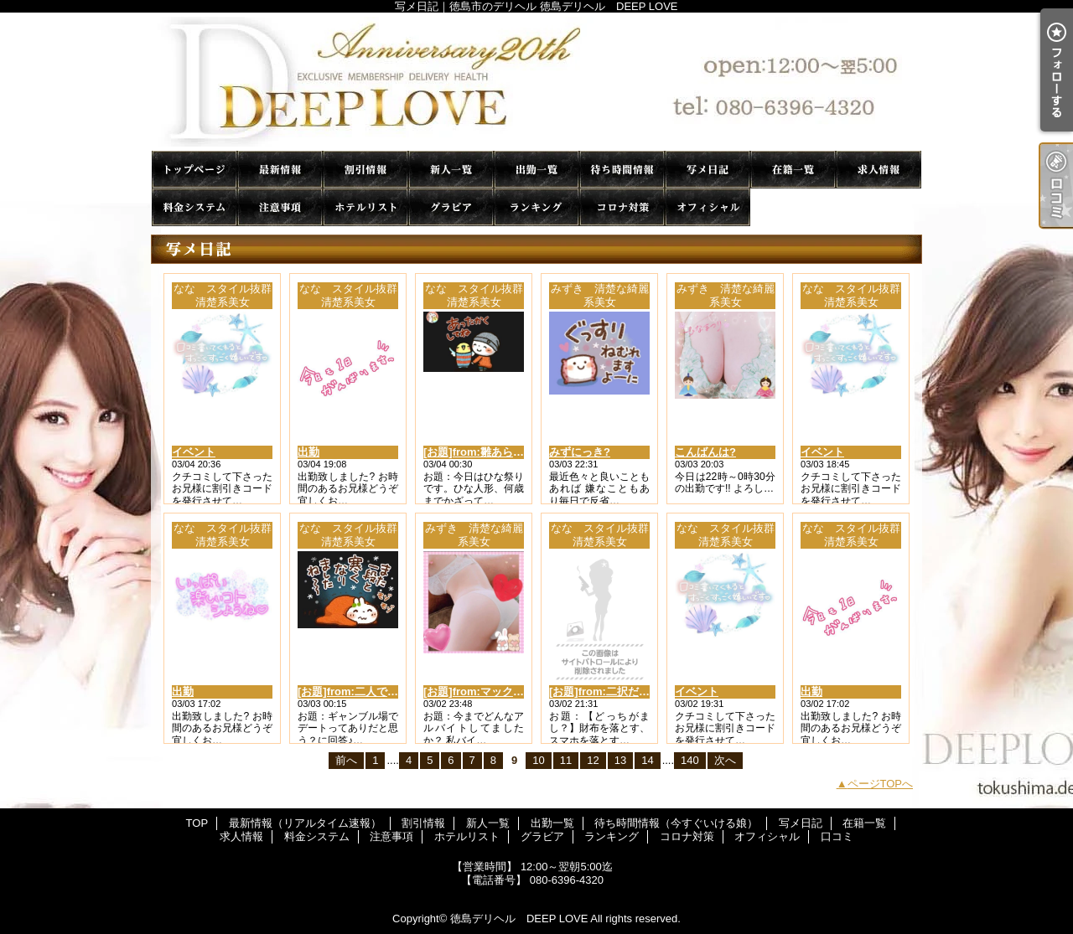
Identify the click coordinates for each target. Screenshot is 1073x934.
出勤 (308, 452)
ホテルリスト (365, 207)
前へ (346, 760)
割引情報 (365, 169)
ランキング (536, 207)
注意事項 (280, 207)
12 (593, 760)
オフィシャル (707, 207)
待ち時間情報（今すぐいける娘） (622, 169)
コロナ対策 (622, 207)
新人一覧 (451, 169)
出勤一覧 (536, 169)
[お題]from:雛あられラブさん (495, 452)
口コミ (793, 207)
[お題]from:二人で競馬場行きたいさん (391, 691)
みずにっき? (579, 452)
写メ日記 (707, 169)
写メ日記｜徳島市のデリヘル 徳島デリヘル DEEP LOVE (536, 82)
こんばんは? (705, 452)
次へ (725, 760)
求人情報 (878, 169)
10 (538, 760)
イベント (193, 452)
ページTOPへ (881, 783)
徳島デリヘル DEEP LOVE (519, 918)
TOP (194, 169)
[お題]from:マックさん (479, 691)
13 (620, 760)
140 (690, 760)
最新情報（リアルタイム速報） (280, 169)
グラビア (451, 207)
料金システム (194, 207)
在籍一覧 (793, 169)
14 (647, 760)
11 (566, 760)
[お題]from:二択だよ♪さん (612, 691)
